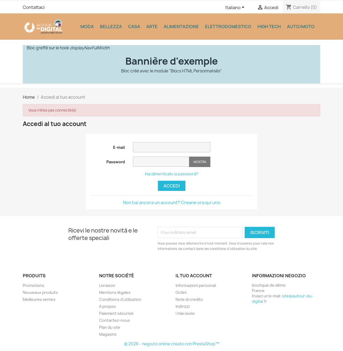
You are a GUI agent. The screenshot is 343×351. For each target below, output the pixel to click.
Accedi (171, 186)
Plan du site (109, 327)
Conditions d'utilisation (120, 299)
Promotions (33, 285)
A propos (107, 306)
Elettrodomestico (228, 26)
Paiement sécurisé (116, 313)
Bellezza (111, 26)
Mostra (199, 162)
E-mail (119, 147)
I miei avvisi (185, 313)
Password (115, 161)
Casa (134, 26)
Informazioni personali (196, 285)
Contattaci (34, 7)
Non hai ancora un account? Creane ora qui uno (171, 202)
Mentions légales (115, 292)
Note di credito (189, 299)
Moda (87, 26)
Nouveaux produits (40, 292)
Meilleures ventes (39, 299)
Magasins (108, 334)
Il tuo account (194, 276)
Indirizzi (182, 306)
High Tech (269, 26)
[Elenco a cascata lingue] (235, 8)
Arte (152, 26)
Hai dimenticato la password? (171, 173)
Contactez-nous (114, 320)
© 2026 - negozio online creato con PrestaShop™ (171, 344)
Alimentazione (181, 26)
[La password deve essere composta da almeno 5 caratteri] (161, 162)
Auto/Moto (301, 26)
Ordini (181, 292)
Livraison (107, 285)
